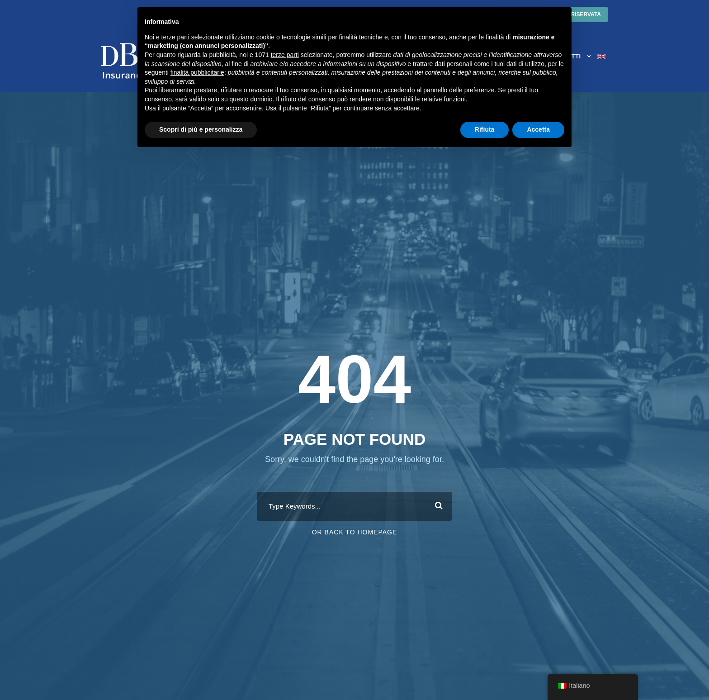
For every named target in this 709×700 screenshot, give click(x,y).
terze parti (285, 54)
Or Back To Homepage (354, 532)
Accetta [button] (538, 129)
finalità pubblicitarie (197, 72)
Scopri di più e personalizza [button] (200, 129)
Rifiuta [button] (485, 129)
